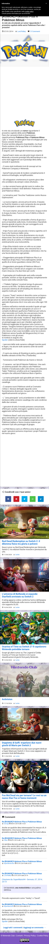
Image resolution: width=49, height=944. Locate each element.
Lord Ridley (7, 875)
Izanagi (6, 824)
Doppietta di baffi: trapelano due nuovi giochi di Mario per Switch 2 (21, 744)
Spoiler (5, 340)
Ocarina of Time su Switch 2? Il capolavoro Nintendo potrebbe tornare (24, 648)
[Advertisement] (24, 93)
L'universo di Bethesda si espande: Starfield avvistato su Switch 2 (20, 595)
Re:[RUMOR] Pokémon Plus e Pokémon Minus (22, 822)
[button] (46, 3)
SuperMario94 (8, 906)
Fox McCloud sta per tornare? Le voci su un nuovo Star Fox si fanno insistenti (24, 796)
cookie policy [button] (29, 11)
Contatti (19, 935)
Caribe (17, 554)
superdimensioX (9, 863)
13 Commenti (35, 31)
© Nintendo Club (8, 935)
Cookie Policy (42, 935)
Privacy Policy (30, 935)
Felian (6, 840)
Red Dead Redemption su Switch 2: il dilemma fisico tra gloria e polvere (21, 542)
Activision (7, 699)
